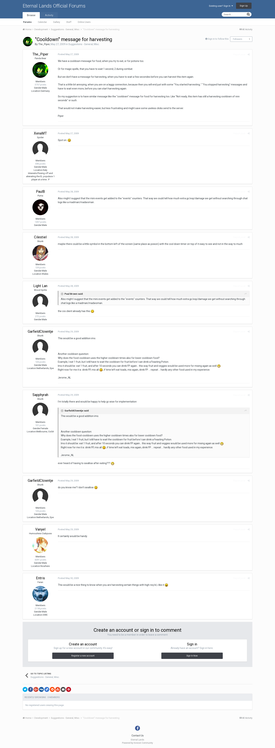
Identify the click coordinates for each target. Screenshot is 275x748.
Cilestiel (40, 237)
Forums (27, 22)
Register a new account (83, 656)
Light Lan (40, 286)
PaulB (40, 191)
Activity (49, 15)
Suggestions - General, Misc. (83, 44)
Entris (40, 578)
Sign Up (244, 5)
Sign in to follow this (218, 39)
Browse (31, 15)
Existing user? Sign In (221, 6)
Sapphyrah (40, 395)
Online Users (84, 22)
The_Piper (44, 44)
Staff (68, 22)
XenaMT (40, 133)
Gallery (56, 22)
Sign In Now (192, 656)
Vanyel (40, 529)
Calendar (42, 22)
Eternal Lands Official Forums (54, 6)
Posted (68, 54)
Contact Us (138, 735)
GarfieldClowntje (40, 331)
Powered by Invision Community (137, 743)
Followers (237, 39)
